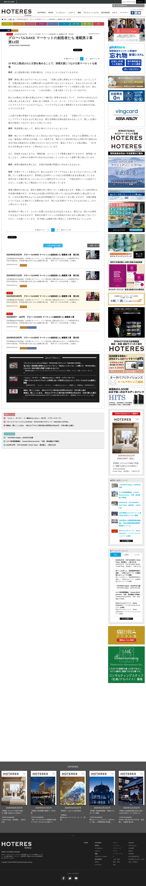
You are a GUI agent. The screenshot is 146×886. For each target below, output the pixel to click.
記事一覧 (11, 19)
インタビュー (61, 13)
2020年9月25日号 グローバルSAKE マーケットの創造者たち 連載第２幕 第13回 (42, 255)
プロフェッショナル (91, 13)
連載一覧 (93, 245)
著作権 (130, 851)
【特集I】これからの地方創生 (70, 811)
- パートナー (98, 864)
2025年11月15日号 (131, 808)
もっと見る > (126, 541)
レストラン (18, 24)
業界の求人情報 (9, 2)
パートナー (124, 13)
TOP (5, 19)
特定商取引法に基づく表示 (136, 859)
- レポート (97, 851)
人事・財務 (75, 24)
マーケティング (53, 24)
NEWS (50, 13)
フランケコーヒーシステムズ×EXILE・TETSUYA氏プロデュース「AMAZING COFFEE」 (52, 363)
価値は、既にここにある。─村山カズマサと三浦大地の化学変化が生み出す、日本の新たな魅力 (54, 390)
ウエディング (117, 848)
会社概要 (131, 848)
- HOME (85, 842)
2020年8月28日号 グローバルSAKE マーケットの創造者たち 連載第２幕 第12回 (42, 296)
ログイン (140, 2)
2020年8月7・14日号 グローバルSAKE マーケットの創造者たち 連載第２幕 (40, 317)
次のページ (94, 59)
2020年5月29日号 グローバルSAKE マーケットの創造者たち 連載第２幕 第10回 (42, 338)
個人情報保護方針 (133, 856)
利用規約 (131, 853)
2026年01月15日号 (73, 808)
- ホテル (96, 862)
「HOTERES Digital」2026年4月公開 (19, 438)
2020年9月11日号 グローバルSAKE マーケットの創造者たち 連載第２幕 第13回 (42, 275)
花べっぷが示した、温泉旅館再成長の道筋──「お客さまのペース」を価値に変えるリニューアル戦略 (128, 573)
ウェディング (30, 24)
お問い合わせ (132, 845)
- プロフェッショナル (100, 856)
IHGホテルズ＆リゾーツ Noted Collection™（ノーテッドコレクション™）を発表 (129, 533)
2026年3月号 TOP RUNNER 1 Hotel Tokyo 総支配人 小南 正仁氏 (31, 445)
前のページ (70, 59)
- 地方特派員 (98, 859)
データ (41, 24)
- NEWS (96, 845)
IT (64, 24)
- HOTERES (97, 842)
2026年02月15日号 (43, 808)
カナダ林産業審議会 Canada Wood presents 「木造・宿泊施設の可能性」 (33, 441)
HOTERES (41, 13)
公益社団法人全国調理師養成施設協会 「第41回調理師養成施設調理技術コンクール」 (130, 523)
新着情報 (131, 842)
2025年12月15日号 (102, 808)
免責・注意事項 (133, 862)
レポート (71, 13)
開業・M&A (87, 24)
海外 (98, 24)
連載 (79, 13)
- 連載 (96, 853)
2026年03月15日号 (14, 808)
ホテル (114, 13)
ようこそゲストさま (128, 2)
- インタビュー (98, 848)
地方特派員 (105, 13)
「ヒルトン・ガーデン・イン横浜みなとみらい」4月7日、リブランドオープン (49, 378)
